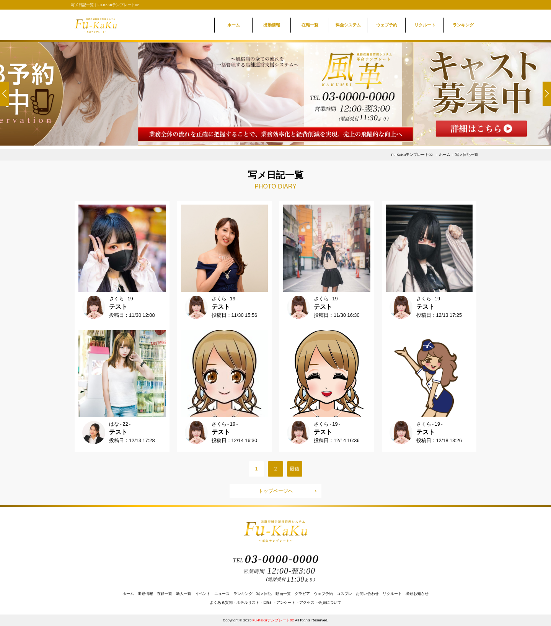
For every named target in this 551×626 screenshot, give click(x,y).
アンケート (285, 602)
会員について (329, 602)
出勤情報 (271, 25)
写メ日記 (264, 594)
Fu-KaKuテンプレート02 (412, 154)
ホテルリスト (247, 602)
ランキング (463, 25)
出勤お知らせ (417, 594)
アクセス (307, 602)
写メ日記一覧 (466, 154)
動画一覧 (283, 594)
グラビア (302, 594)
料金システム (348, 25)
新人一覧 (183, 594)
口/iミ (268, 602)
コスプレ (344, 594)
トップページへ (275, 491)
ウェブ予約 (386, 25)
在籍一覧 (310, 25)
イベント (202, 594)
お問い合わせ (367, 594)
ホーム (233, 25)
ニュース (222, 594)
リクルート (424, 25)
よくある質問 (221, 602)
